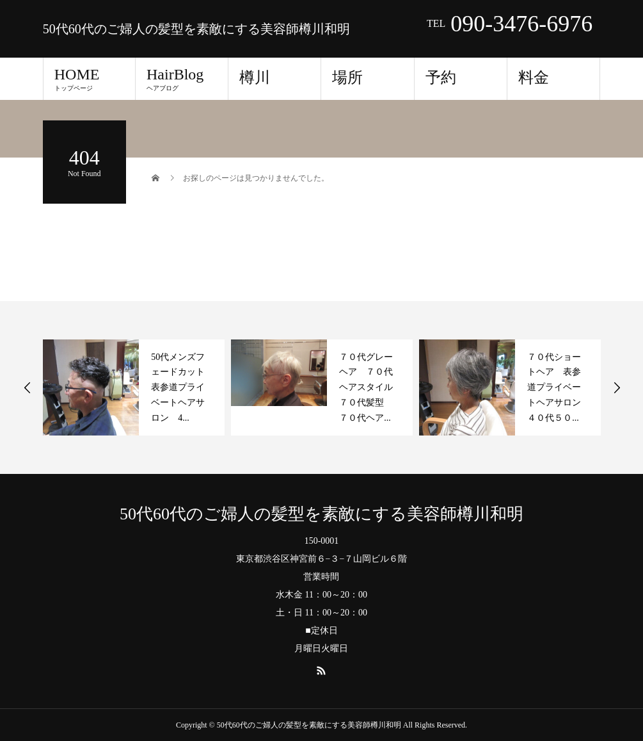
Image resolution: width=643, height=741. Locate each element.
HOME (89, 79)
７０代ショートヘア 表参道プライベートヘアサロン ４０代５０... (558, 387)
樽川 (254, 77)
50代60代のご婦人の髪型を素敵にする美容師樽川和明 (196, 28)
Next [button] (616, 387)
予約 (440, 77)
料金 (533, 77)
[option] (134, 387)
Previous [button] (27, 387)
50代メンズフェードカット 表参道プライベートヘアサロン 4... (182, 387)
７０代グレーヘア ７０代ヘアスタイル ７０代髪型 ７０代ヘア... (370, 387)
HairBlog (182, 79)
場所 (347, 77)
